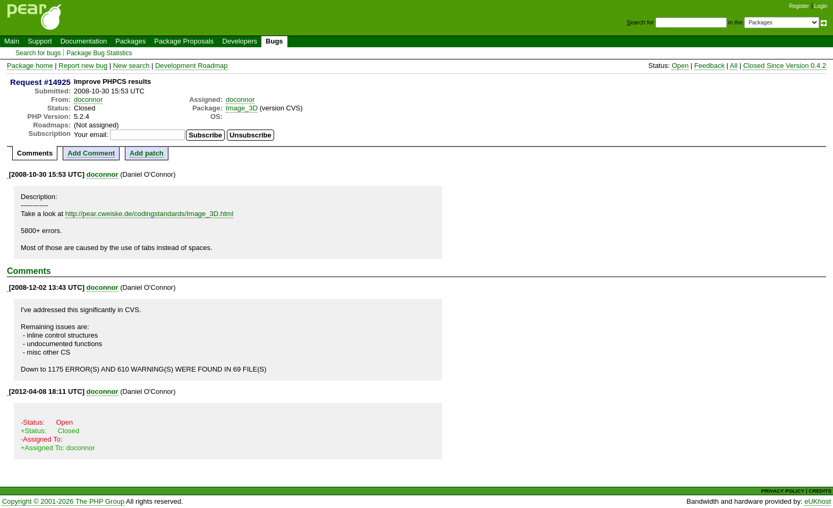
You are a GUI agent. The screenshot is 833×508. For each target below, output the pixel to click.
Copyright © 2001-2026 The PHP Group (63, 501)
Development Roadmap (191, 66)
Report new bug (82, 66)
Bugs (274, 41)
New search (131, 66)
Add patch (147, 153)
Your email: (91, 135)
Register (799, 6)
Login (820, 6)
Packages (130, 41)
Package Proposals (184, 41)
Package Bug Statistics (99, 53)
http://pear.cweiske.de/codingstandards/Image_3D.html (149, 214)
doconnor (88, 100)
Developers (239, 41)
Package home (30, 66)
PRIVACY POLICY (782, 491)
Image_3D (242, 108)
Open (680, 66)
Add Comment (91, 153)
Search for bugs (38, 53)
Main (11, 41)
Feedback (709, 66)
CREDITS (820, 491)
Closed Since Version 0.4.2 (784, 66)
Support (40, 41)
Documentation (84, 41)
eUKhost (817, 501)
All (733, 66)
